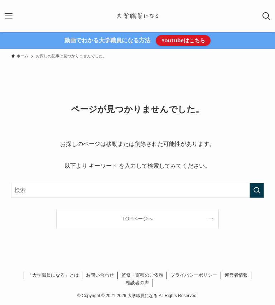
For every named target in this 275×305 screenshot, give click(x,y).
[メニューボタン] (8, 16)
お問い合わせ (100, 275)
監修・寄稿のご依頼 (142, 275)
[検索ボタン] (266, 16)
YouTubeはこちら (183, 40)
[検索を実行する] (257, 190)
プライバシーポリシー (193, 275)
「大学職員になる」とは (53, 275)
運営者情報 (236, 275)
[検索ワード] (137, 190)
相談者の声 (137, 282)
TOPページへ (137, 218)
